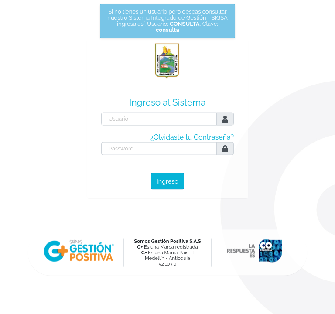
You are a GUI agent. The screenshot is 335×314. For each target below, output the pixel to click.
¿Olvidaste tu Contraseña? (192, 137)
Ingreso (167, 180)
